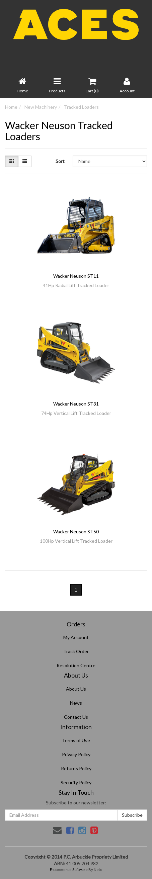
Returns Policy (76, 768)
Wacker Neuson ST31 (76, 404)
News (76, 703)
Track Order (76, 651)
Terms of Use (76, 740)
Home (11, 107)
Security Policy (76, 782)
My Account (76, 637)
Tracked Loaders (81, 107)
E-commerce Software (69, 869)
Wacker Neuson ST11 (76, 276)
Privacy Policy (76, 754)
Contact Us (76, 717)
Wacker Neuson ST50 (76, 531)
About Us (76, 689)
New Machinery (40, 107)
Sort (60, 161)
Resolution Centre (76, 665)
